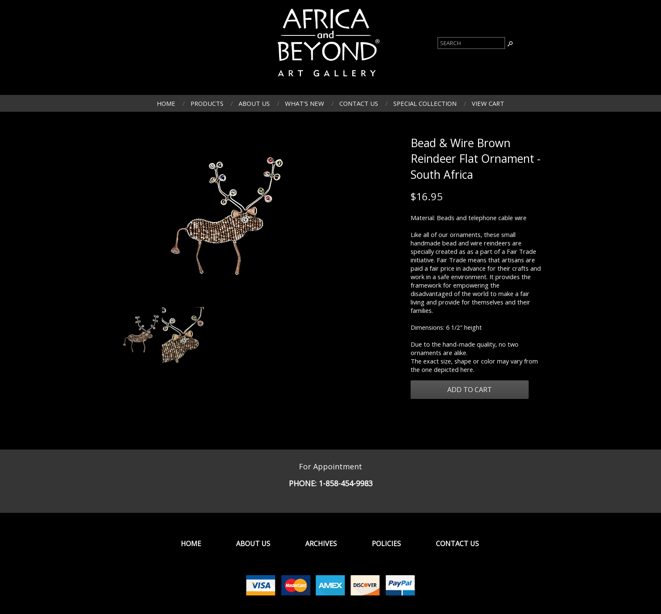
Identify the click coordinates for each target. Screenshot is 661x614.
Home (166, 103)
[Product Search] (471, 43)
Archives (321, 543)
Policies (386, 543)
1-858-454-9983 (346, 483)
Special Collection (425, 103)
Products (207, 103)
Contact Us (358, 103)
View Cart (488, 103)
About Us (254, 103)
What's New (304, 103)
